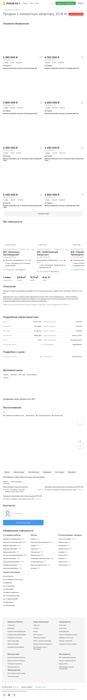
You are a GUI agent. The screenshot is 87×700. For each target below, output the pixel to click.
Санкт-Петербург (65, 538)
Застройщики (64, 630)
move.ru (16, 686)
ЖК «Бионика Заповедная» (11, 252)
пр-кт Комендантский (11, 594)
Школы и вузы (19, 471)
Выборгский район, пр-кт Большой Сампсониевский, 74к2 (22, 159)
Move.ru (65, 688)
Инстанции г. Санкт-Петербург (40, 647)
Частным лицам (13, 675)
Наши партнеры (13, 640)
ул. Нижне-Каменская (11, 591)
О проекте (11, 624)
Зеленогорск (63, 541)
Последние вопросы (15, 663)
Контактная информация (16, 630)
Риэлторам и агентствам (16, 672)
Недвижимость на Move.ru (12, 10)
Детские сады (33, 471)
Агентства (62, 627)
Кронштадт (62, 544)
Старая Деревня (44, 414)
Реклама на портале (15, 637)
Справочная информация (17, 633)
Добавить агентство (66, 637)
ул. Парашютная (9, 604)
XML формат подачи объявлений (66, 667)
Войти (80, 3)
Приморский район (10, 564)
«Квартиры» (42, 304)
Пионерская (58, 414)
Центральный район (10, 567)
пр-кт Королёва (9, 585)
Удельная (34, 548)
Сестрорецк (63, 564)
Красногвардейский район (13, 554)
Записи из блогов (39, 637)
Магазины (71, 471)
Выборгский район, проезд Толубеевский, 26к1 (62, 205)
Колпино (61, 551)
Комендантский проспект (48, 259)
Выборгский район (10, 544)
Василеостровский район (12, 541)
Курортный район (9, 557)
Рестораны (59, 471)
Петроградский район (11, 561)
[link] (12, 10)
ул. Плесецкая (8, 588)
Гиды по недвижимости (67, 660)
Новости (36, 624)
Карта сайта (63, 663)
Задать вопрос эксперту (16, 660)
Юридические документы (42, 643)
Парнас (33, 538)
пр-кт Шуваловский (10, 598)
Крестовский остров (38, 564)
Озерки (33, 544)
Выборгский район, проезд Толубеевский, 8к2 (20, 68)
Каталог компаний (65, 640)
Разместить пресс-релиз (68, 643)
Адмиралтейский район (12, 538)
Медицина (47, 471)
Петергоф (62, 554)
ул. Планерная (8, 601)
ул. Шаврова (7, 582)
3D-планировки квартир (67, 656)
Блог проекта (38, 633)
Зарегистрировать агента (68, 633)
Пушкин (61, 557)
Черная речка (36, 554)
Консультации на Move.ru (16, 656)
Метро (7, 471)
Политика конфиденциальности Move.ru (14, 690)
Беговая (31, 414)
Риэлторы (62, 624)
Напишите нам (40, 686)
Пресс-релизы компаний (42, 640)
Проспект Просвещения (14, 259)
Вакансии (11, 627)
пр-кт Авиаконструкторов (13, 578)
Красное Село (63, 548)
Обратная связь (13, 643)
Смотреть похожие (23, 521)
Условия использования (16, 646)
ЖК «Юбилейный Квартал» (47, 252)
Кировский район (9, 551)
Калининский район (10, 548)
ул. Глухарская (8, 575)
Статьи (35, 627)
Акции (35, 630)
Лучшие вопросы (13, 666)
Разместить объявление (65, 3)
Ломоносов (62, 561)
